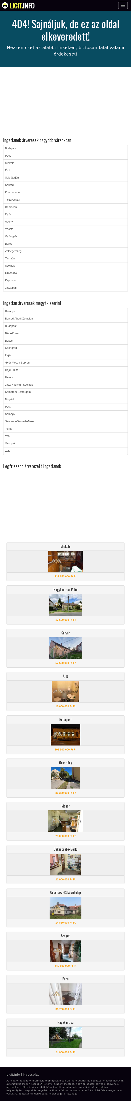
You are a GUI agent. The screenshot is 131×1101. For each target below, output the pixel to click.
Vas (7, 435)
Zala (7, 450)
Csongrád (11, 347)
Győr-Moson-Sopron (17, 362)
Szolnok (10, 265)
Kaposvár (11, 280)
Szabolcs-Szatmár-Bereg (20, 421)
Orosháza (11, 273)
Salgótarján (12, 177)
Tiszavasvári (12, 199)
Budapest (11, 148)
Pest (8, 406)
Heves (9, 377)
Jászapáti (11, 287)
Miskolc (9, 163)
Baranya (10, 311)
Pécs (8, 155)
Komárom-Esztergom (18, 391)
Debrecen (11, 207)
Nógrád (9, 399)
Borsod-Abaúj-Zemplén (19, 318)
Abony (9, 221)
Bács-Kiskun (12, 333)
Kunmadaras (13, 192)
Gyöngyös (11, 236)
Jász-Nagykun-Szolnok (19, 384)
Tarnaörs (10, 258)
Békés (9, 340)
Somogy (10, 414)
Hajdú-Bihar (12, 370)
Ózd (7, 170)
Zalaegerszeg (13, 251)
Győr (8, 214)
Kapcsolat (31, 1074)
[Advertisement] (65, 102)
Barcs (8, 243)
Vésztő (9, 229)
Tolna (8, 428)
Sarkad (9, 185)
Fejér (8, 355)
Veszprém (11, 443)
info (22, 5)
